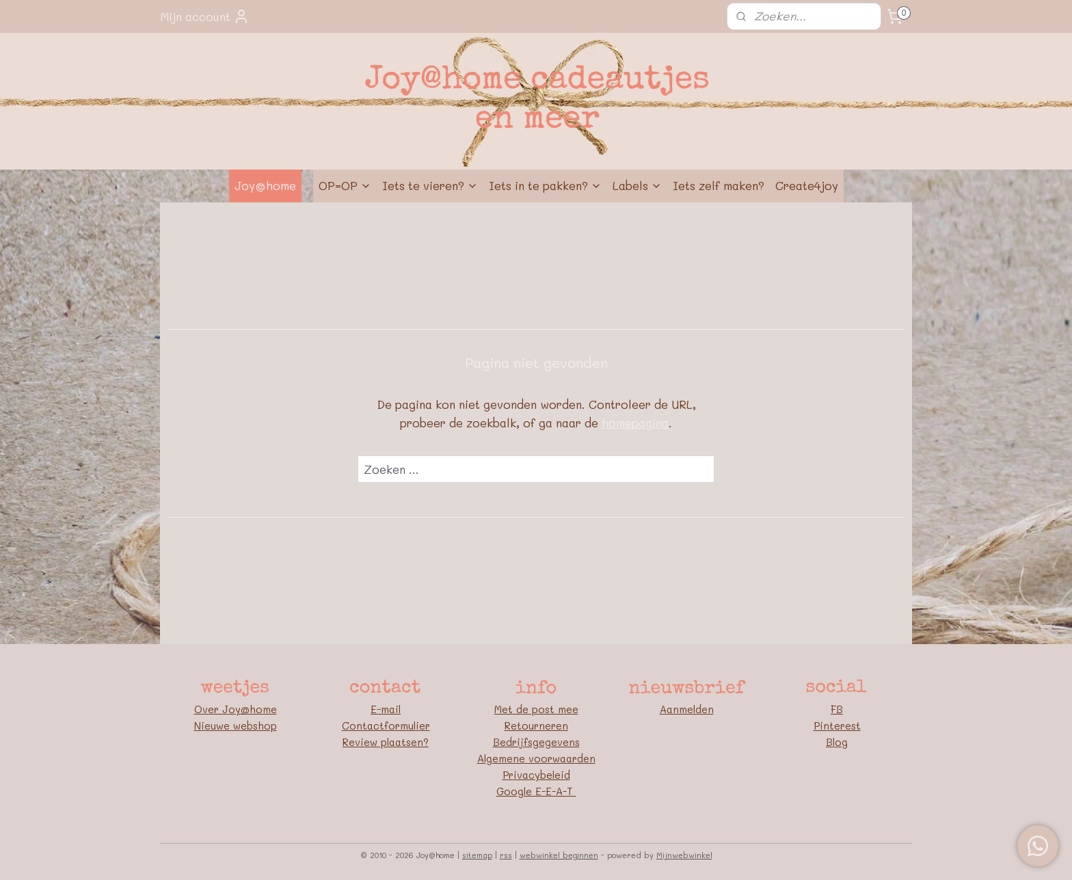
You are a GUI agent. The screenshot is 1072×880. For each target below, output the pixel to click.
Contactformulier (386, 725)
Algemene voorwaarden (536, 758)
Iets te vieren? (430, 185)
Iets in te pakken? (545, 185)
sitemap (477, 855)
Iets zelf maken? (718, 185)
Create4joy (806, 185)
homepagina (635, 422)
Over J (211, 709)
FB (837, 709)
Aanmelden (687, 709)
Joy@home (265, 185)
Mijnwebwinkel (684, 855)
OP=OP (345, 185)
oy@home (252, 709)
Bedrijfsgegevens (536, 742)
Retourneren (536, 725)
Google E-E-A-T (536, 791)
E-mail (386, 709)
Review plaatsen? (386, 742)
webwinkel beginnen (559, 855)
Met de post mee (536, 709)
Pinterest (837, 725)
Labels (637, 185)
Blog (837, 742)
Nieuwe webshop (235, 725)
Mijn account (205, 16)
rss (506, 855)
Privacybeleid (536, 775)
